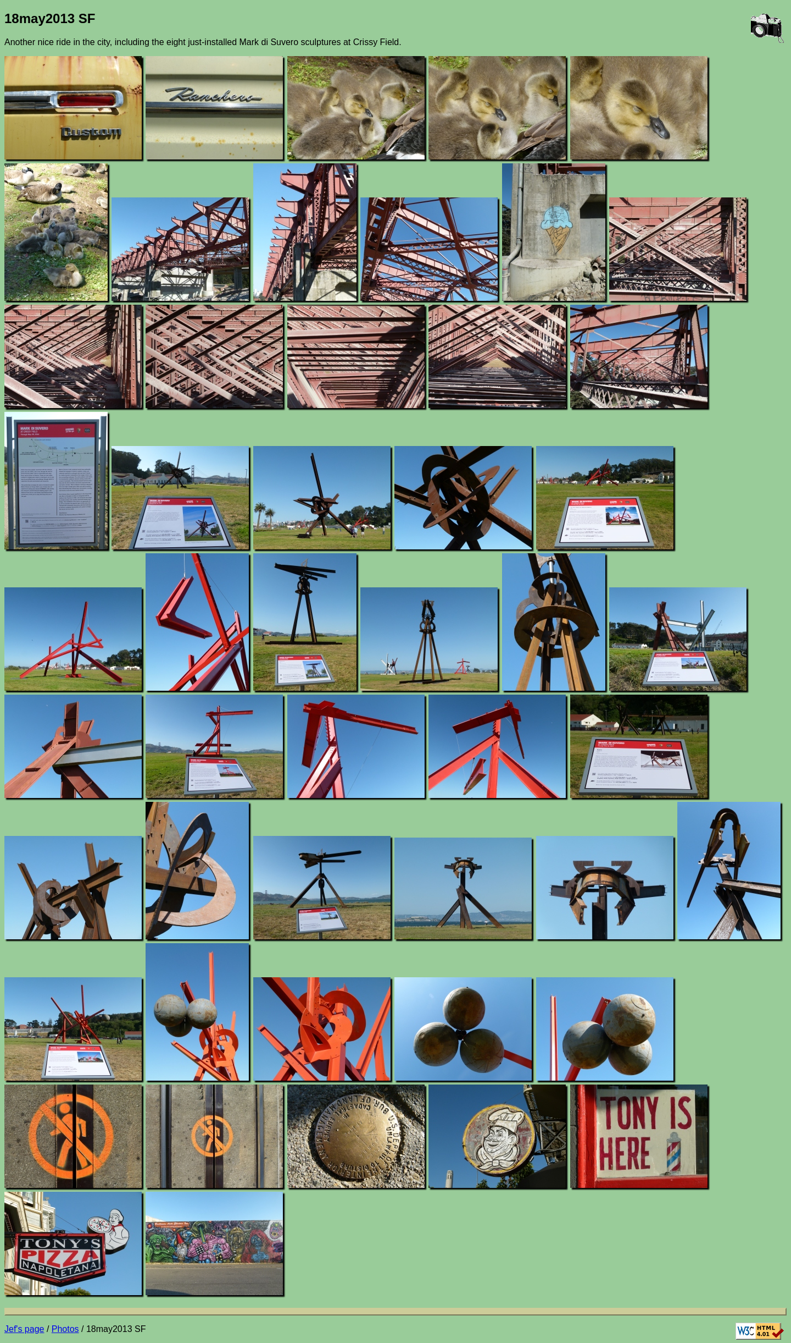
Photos (65, 1329)
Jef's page (24, 1329)
